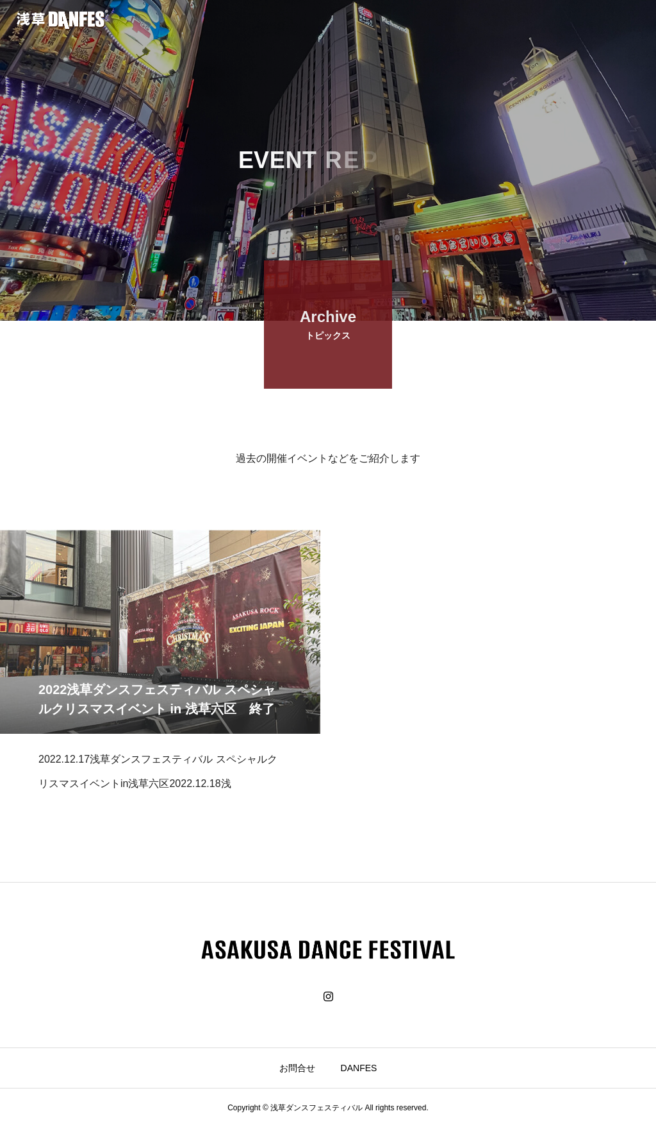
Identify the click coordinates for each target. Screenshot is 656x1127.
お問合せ (297, 1068)
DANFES (359, 1068)
